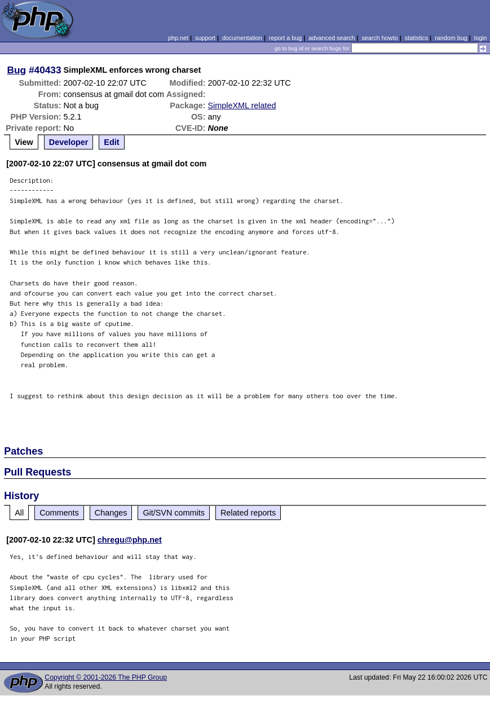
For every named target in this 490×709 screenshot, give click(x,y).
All (19, 512)
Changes (111, 512)
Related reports (248, 512)
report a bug (285, 37)
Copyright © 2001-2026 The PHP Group (106, 677)
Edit (111, 142)
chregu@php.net (130, 539)
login (480, 37)
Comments (59, 512)
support (205, 37)
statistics (416, 37)
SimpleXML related (242, 105)
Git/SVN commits (174, 512)
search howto (379, 37)
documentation (242, 37)
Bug (17, 70)
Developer (69, 142)
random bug (451, 37)
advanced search (331, 37)
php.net (178, 37)
